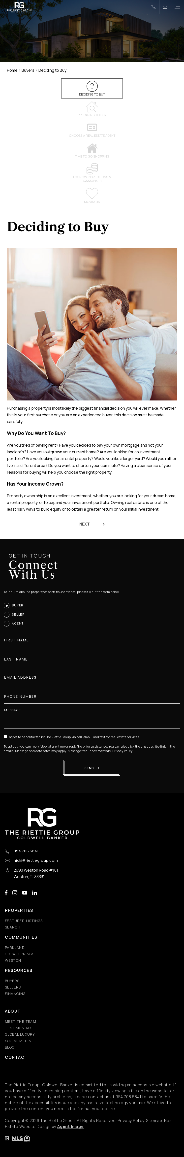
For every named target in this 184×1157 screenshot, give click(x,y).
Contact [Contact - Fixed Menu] (16, 1057)
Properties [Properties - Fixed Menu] (19, 910)
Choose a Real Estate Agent (92, 130)
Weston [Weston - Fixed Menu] (13, 960)
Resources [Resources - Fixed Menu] (18, 970)
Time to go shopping (92, 150)
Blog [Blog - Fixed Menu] (10, 1047)
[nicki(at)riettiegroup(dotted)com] (165, 7)
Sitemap (154, 1120)
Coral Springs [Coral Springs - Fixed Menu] (19, 954)
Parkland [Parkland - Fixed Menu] (15, 947)
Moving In (92, 196)
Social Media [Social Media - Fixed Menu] (18, 1040)
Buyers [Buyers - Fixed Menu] (12, 980)
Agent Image (70, 1126)
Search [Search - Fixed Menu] (12, 927)
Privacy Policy (125, 751)
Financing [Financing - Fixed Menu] (15, 993)
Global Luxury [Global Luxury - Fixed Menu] (20, 1034)
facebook (6, 893)
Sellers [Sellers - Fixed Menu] (13, 987)
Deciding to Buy (92, 89)
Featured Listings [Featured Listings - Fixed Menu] (24, 920)
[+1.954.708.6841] (153, 7)
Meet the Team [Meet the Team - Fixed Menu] (20, 1021)
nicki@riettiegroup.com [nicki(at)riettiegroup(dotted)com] (36, 860)
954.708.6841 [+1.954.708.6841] (26, 851)
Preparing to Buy (92, 109)
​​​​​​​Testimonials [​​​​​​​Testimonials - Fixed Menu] (19, 1027)
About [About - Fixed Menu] (13, 1011)
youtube (24, 893)
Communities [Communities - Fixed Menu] (21, 937)
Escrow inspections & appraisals (92, 173)
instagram (14, 893)
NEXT (84, 524)
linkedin (34, 893)
